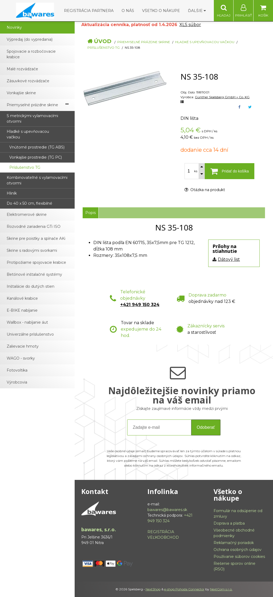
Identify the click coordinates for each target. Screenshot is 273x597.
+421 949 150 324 (139, 304)
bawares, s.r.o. (98, 529)
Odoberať (206, 427)
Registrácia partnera (89, 10)
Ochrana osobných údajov (238, 549)
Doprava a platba (229, 523)
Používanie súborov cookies (239, 556)
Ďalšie (197, 10)
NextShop (153, 589)
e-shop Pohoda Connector (184, 589)
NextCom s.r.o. (221, 589)
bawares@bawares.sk (167, 509)
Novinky (14, 27)
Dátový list (229, 259)
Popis (90, 212)
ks (195, 171)
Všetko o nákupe (161, 10)
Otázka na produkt (204, 189)
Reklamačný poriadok (234, 542)
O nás (128, 10)
